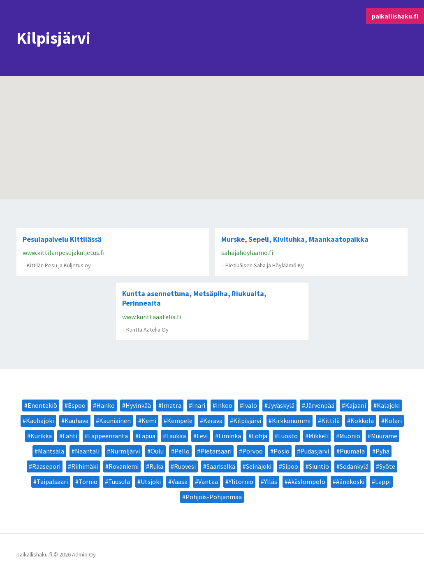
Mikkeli (318, 436)
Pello (182, 451)
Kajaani (355, 405)
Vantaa (208, 481)
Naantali (87, 451)
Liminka (229, 436)
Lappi (383, 481)
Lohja (259, 436)
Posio (281, 451)
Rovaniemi (124, 466)
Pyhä (382, 451)
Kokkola (362, 420)
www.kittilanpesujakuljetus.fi (63, 252)
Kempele (179, 420)
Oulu (157, 451)
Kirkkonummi (291, 420)
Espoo (77, 405)
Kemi (148, 420)
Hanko (105, 405)
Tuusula (119, 481)
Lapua (147, 436)
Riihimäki (84, 466)
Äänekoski (350, 481)
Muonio (349, 436)
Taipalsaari (52, 481)
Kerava (212, 420)
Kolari (393, 420)
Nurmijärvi (125, 451)
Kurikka (41, 436)
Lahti (70, 436)
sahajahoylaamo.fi (247, 252)
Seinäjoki (258, 466)
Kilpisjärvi (247, 420)
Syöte (387, 466)
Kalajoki (388, 405)
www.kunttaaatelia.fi (151, 317)
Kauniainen (115, 420)
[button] (204, 94)
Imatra (171, 405)
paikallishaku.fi (395, 16)
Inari (198, 405)
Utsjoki (151, 481)
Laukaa (176, 436)
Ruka (156, 466)
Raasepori (46, 466)
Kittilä (330, 420)
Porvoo (252, 451)
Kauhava (76, 420)
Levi (202, 436)
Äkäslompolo (306, 481)
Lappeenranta (108, 436)
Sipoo (290, 466)
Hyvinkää (138, 405)
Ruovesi (185, 466)
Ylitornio (241, 481)
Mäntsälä (51, 451)
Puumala (352, 451)
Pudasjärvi (314, 451)
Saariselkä (220, 466)
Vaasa (179, 481)
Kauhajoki (40, 420)
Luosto (288, 436)
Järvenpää (319, 405)
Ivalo (250, 405)
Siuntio (319, 466)
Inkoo (224, 405)
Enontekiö (42, 405)
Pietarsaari (216, 451)
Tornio (88, 481)
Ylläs (270, 481)
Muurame (384, 436)
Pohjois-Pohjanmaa (213, 497)
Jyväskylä (281, 405)
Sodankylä (354, 466)
